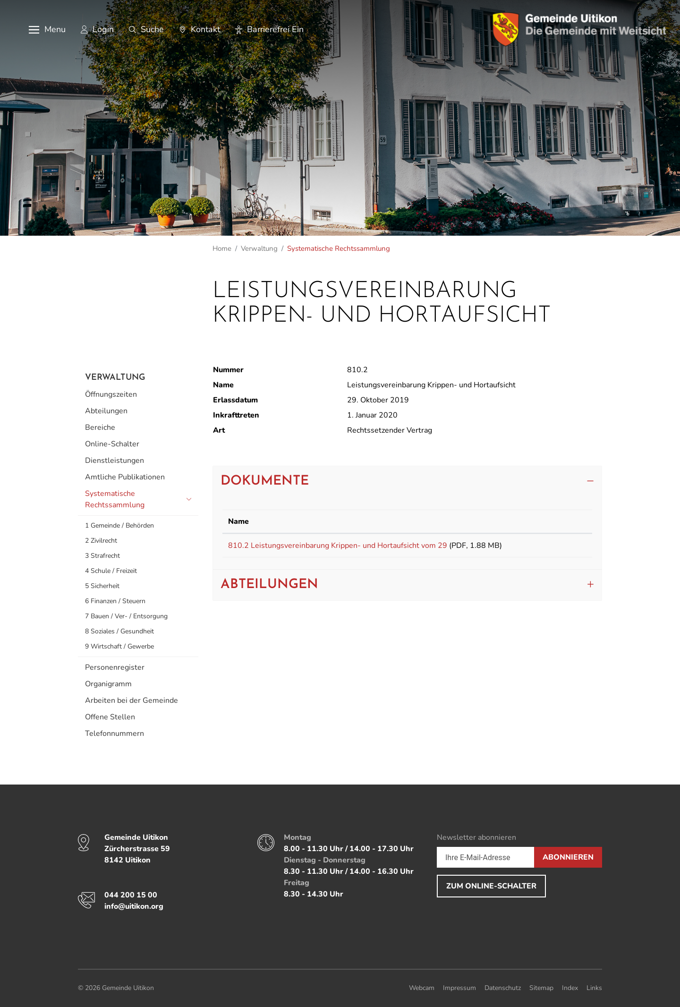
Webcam (421, 987)
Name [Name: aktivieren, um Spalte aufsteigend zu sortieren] (238, 521)
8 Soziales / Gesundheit (119, 631)
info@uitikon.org (133, 906)
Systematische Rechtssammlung (114, 500)
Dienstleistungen (114, 460)
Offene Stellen (110, 717)
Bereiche (100, 427)
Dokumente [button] (265, 481)
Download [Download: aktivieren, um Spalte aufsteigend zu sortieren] (560, 521)
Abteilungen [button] (269, 588)
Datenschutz (502, 987)
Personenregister (114, 667)
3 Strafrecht (102, 555)
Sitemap (541, 987)
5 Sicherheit (102, 585)
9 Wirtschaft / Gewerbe (119, 646)
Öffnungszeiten (111, 394)
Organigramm (108, 684)
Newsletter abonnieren (476, 837)
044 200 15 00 (130, 895)
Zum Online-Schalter (491, 886)
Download (564, 547)
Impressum (459, 987)
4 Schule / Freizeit (111, 570)
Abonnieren (568, 857)
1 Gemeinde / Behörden (119, 525)
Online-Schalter (112, 444)
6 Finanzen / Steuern (115, 601)
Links (594, 987)
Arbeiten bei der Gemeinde (131, 700)
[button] (40, 30)
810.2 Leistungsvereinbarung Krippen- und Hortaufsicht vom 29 (337, 545)
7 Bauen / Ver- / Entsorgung (126, 616)
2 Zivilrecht (101, 540)
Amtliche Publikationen (125, 477)
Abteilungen (106, 411)
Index (570, 987)
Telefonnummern (114, 733)
